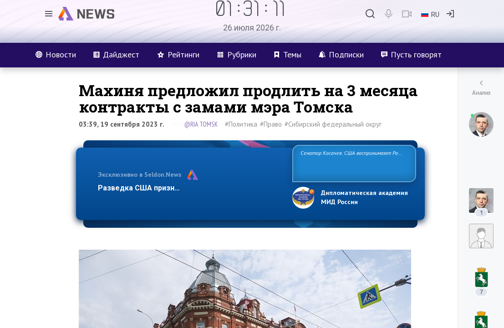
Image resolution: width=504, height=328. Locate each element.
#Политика (241, 124)
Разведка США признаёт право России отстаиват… (190, 188)
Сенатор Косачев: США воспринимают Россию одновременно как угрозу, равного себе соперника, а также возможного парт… (352, 162)
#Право (271, 124)
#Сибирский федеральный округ (333, 124)
